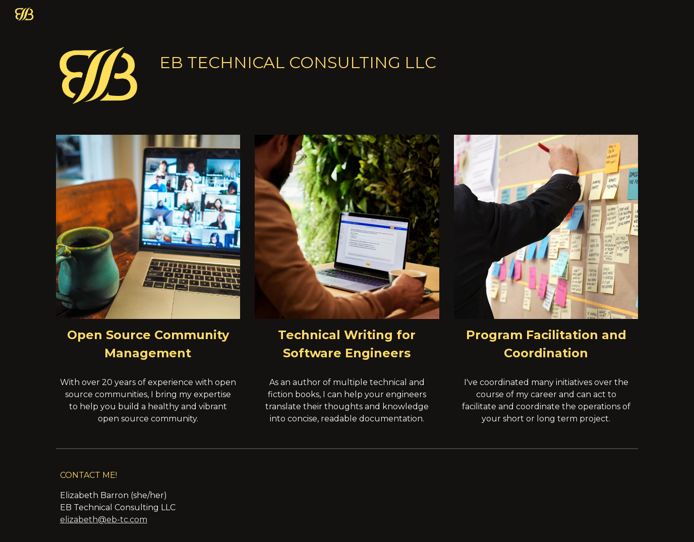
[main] (396, 60)
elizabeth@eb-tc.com (103, 519)
